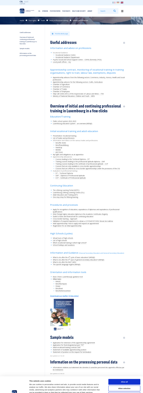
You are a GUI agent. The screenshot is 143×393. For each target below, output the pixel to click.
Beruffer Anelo (61, 143)
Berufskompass (61, 284)
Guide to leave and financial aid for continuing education (73, 216)
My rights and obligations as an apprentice (68, 154)
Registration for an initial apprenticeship (67, 226)
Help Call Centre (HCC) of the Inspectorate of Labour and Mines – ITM (78, 94)
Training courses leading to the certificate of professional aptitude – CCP (82, 164)
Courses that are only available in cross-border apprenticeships (78, 166)
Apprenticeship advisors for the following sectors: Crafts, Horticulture (78, 82)
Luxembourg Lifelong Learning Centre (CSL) (68, 192)
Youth (43, 20)
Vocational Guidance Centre (66, 55)
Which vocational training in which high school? (70, 243)
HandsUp (59, 147)
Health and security (79, 11)
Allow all (124, 366)
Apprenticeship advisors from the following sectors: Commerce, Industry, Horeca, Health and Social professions (89, 78)
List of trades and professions (64, 138)
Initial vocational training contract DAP (67, 347)
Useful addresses (25, 32)
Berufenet (59, 288)
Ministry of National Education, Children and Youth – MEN (74, 96)
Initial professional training (58, 20)
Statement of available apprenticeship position (69, 350)
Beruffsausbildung (62, 145)
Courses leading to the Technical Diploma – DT (73, 159)
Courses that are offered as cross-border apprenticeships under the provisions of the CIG (88, 168)
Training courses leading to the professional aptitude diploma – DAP (80, 161)
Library (89, 11)
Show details (117, 389)
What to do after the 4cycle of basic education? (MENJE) (74, 257)
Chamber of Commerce (61, 87)
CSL (21, 1)
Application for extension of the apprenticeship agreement (74, 343)
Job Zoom (59, 152)
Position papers (55, 11)
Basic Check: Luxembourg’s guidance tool (68, 277)
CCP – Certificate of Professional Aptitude (71, 178)
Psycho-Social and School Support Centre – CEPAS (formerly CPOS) (77, 60)
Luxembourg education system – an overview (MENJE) (72, 123)
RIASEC (58, 281)
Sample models (24, 48)
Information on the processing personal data (28, 54)
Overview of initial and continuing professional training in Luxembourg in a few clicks (28, 40)
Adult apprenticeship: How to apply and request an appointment (76, 223)
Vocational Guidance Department (68, 57)
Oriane (58, 286)
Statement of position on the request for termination (72, 352)
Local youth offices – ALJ (62, 62)
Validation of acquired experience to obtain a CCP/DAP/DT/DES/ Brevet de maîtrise (83, 221)
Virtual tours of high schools (63, 238)
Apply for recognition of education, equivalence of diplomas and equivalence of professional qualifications (86, 210)
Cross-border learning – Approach (65, 219)
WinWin (58, 150)
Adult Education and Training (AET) (65, 195)
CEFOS (22, 3)
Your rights (66, 11)
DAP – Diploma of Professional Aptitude (70, 175)
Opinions (45, 11)
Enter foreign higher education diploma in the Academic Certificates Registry (80, 214)
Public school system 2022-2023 (64, 121)
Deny (124, 379)
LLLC (26, 1)
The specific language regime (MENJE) (66, 264)
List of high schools (60, 240)
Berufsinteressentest (63, 291)
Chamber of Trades (60, 89)
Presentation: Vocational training (64, 136)
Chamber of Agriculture (61, 84)
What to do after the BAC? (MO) (64, 262)
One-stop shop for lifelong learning (65, 197)
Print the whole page (60, 34)
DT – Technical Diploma (64, 173)
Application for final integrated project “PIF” (68, 345)
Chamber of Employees (61, 91)
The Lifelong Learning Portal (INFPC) (66, 190)
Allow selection (124, 372)
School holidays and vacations (64, 245)
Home (22, 20)
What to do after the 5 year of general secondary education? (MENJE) (78, 260)
